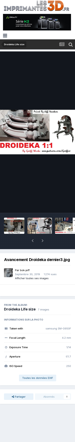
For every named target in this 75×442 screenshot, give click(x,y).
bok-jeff (25, 259)
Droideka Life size (20, 299)
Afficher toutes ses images (32, 267)
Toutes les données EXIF (37, 367)
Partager (19, 386)
